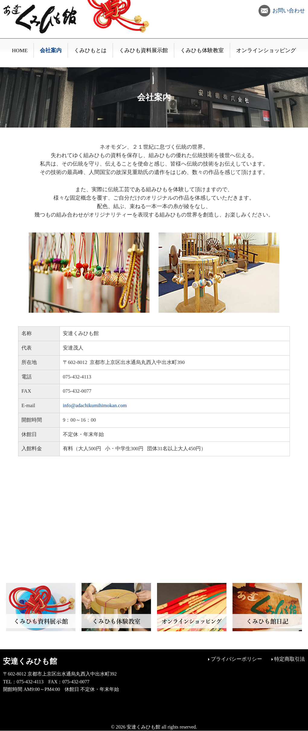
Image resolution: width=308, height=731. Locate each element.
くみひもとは (90, 50)
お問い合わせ (288, 11)
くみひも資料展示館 (143, 50)
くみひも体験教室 (202, 50)
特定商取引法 (289, 659)
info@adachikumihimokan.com (95, 405)
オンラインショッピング (266, 50)
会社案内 (51, 50)
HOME (20, 50)
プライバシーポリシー (236, 659)
